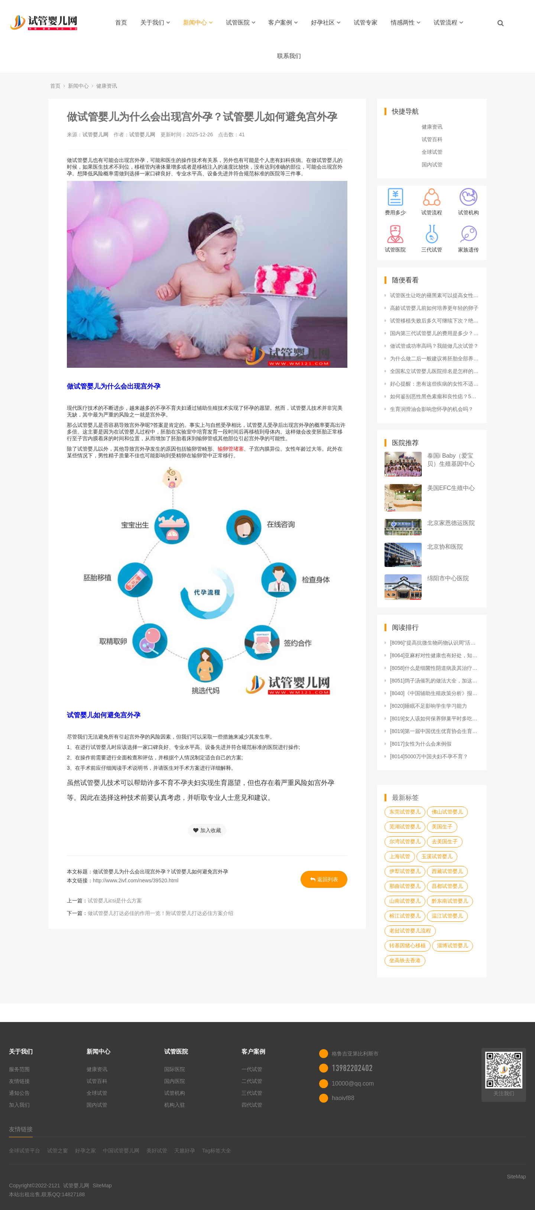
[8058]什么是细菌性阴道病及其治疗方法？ (434, 668)
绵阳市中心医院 (448, 578)
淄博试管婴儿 (452, 945)
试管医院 (240, 22)
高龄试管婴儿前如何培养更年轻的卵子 (434, 308)
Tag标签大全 (216, 1151)
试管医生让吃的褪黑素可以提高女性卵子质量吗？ (434, 295)
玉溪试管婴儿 (437, 856)
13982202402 (352, 1068)
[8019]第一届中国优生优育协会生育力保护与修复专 (434, 731)
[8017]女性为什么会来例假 (420, 744)
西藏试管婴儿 (447, 871)
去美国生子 (445, 841)
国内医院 (174, 1081)
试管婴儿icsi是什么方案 (115, 901)
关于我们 (155, 22)
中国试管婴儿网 (121, 1151)
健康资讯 (106, 86)
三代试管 (251, 1093)
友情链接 (19, 1081)
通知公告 (19, 1093)
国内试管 (432, 165)
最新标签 (405, 797)
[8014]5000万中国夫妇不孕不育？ (429, 756)
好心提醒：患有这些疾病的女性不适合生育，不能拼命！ (434, 384)
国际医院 (174, 1069)
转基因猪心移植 (407, 945)
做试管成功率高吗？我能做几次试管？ (434, 346)
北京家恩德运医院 (451, 523)
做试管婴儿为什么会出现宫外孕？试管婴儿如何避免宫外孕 (202, 117)
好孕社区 (325, 22)
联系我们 (289, 56)
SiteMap (102, 1185)
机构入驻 (174, 1105)
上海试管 (399, 856)
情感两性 (405, 22)
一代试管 (251, 1069)
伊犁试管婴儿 (405, 871)
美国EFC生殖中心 (451, 488)
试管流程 (448, 22)
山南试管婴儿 (405, 901)
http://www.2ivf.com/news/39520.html (135, 880)
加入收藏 (207, 830)
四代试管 (251, 1105)
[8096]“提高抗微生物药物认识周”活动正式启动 (434, 643)
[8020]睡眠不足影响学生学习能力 (428, 706)
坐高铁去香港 (405, 960)
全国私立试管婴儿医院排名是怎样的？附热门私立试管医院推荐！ (434, 371)
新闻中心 (198, 22)
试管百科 (432, 139)
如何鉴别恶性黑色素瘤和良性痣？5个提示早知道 (434, 396)
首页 (121, 22)
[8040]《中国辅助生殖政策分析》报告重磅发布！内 (434, 693)
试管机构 (174, 1093)
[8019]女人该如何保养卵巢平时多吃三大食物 (434, 718)
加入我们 (19, 1105)
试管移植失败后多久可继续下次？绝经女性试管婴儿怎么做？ (434, 321)
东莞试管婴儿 (405, 812)
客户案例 (283, 22)
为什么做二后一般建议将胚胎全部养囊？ (434, 358)
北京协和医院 (445, 547)
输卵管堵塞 (231, 449)
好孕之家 (85, 1151)
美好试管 (156, 1151)
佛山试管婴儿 (447, 812)
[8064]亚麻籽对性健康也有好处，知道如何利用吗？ (434, 655)
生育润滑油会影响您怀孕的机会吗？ (431, 409)
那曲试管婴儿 (405, 886)
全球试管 (432, 152)
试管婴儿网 (95, 134)
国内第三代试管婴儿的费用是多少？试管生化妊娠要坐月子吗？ (434, 333)
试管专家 (365, 22)
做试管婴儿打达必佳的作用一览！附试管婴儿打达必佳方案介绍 (160, 913)
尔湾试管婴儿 (405, 841)
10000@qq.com (353, 1083)
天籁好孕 (184, 1151)
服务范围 (19, 1069)
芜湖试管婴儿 (405, 827)
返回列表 (324, 879)
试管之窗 (57, 1151)
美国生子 (442, 827)
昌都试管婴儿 (447, 886)
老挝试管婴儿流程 (410, 931)
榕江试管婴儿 (405, 916)
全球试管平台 (24, 1151)
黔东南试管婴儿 (450, 901)
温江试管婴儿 (447, 916)
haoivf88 (343, 1098)
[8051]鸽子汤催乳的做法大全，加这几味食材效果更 (434, 681)
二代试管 (251, 1081)
